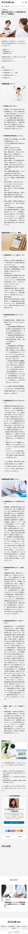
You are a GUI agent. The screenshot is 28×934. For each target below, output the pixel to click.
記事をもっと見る (14, 822)
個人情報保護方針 (11, 926)
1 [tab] (14, 863)
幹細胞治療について (8, 70)
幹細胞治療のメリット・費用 (10, 72)
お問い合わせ (24, 926)
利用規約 (18, 926)
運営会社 (14, 928)
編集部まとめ (7, 77)
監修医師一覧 (3, 926)
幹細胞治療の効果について (10, 75)
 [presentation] (26, 882)
